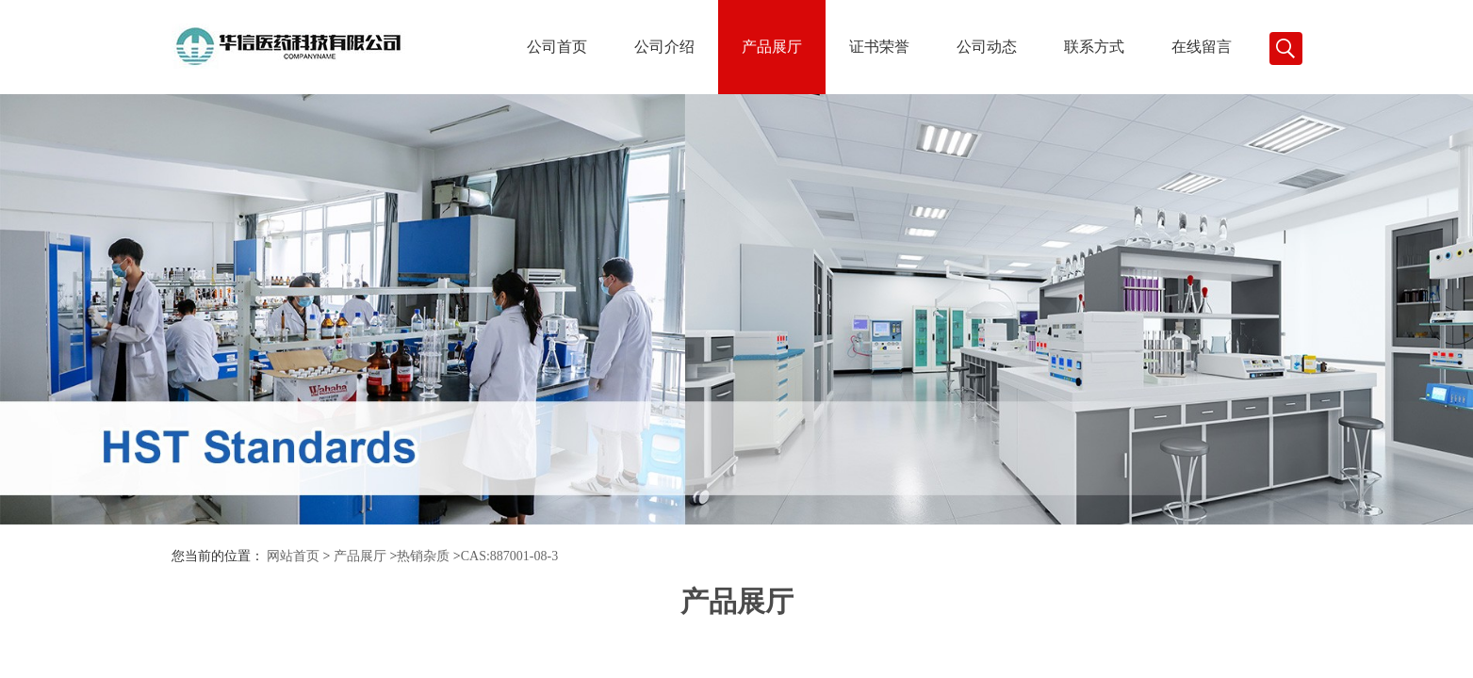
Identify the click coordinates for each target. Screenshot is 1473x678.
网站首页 (293, 556)
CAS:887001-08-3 (509, 556)
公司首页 (557, 47)
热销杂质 (423, 556)
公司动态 (987, 47)
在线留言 (1201, 47)
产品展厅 (772, 47)
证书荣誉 (879, 47)
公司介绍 (664, 47)
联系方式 (1094, 47)
